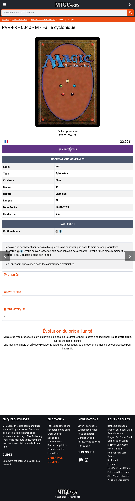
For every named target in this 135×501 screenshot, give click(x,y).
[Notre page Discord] (80, 460)
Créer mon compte (55, 460)
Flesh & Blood (115, 448)
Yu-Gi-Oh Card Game (118, 480)
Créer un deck (55, 433)
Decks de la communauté (55, 440)
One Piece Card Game (119, 468)
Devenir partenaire (87, 426)
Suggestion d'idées (87, 429)
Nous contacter (86, 433)
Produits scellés (56, 449)
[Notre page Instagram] (86, 460)
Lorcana (112, 464)
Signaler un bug (86, 438)
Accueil (5, 19)
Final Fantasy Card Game (117, 454)
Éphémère (61, 173)
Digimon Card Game (118, 444)
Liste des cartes (19, 19)
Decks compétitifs (57, 445)
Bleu (58, 180)
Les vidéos (53, 453)
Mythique (61, 193)
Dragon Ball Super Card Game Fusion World (120, 439)
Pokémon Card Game (119, 472)
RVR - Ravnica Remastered (43, 19)
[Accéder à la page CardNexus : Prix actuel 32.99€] (67, 146)
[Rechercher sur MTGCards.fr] (130, 12)
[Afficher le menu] (4, 4)
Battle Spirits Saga (117, 426)
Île (56, 187)
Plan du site (84, 445)
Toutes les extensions (59, 426)
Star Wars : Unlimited (118, 476)
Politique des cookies (89, 441)
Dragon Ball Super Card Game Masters (120, 431)
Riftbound (113, 460)
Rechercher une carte (59, 429)
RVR (57, 166)
